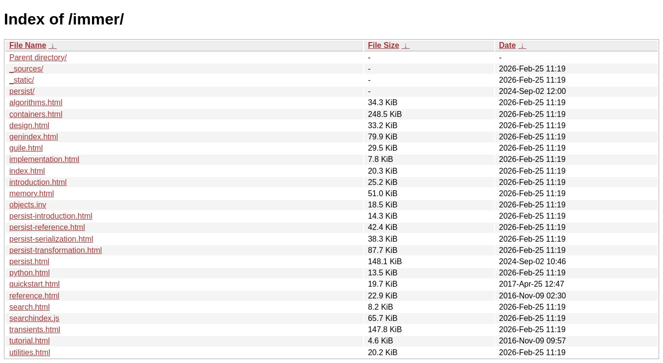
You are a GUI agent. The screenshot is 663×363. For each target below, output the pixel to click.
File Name (27, 45)
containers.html (36, 114)
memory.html (31, 193)
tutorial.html (29, 341)
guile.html (26, 148)
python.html (29, 273)
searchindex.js (34, 318)
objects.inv (27, 205)
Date (507, 45)
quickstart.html (34, 284)
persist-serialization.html (51, 239)
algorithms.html (35, 102)
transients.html (34, 329)
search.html (29, 307)
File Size (383, 45)
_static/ (21, 80)
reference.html (34, 296)
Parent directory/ (38, 57)
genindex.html (33, 137)
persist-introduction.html (50, 216)
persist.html (29, 261)
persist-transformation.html (55, 250)
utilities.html (29, 352)
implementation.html (44, 159)
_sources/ (26, 69)
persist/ (22, 91)
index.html (27, 171)
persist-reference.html (47, 227)
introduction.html (38, 182)
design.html (29, 125)
